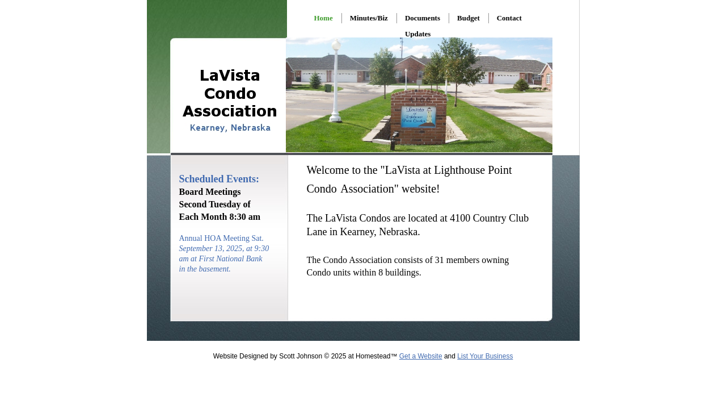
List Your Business (485, 356)
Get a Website (420, 356)
